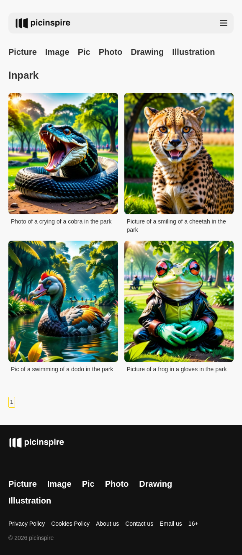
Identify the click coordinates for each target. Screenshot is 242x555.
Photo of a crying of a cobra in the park (61, 221)
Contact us (139, 523)
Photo (111, 52)
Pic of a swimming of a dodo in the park (62, 369)
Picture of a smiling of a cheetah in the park (176, 225)
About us (107, 523)
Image (57, 52)
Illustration (193, 52)
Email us (171, 523)
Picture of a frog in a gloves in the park (177, 369)
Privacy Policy (26, 523)
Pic (84, 52)
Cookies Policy (70, 523)
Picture (22, 52)
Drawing (147, 52)
